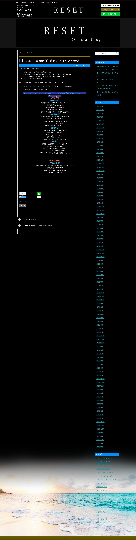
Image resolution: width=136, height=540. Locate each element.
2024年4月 (100, 192)
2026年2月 (100, 113)
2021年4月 (100, 321)
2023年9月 (100, 217)
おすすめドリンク (102, 483)
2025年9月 (100, 131)
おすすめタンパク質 (103, 469)
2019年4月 (100, 407)
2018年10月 (100, 429)
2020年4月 (100, 364)
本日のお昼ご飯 (101, 519)
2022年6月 (100, 271)
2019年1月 (100, 418)
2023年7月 (100, 224)
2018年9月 (100, 432)
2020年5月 (100, 361)
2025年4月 (100, 149)
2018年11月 (100, 425)
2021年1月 (100, 332)
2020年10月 (100, 343)
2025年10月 (100, 128)
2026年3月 (100, 110)
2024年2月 (100, 199)
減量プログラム (101, 522)
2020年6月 (100, 357)
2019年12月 (100, 379)
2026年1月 (100, 117)
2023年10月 (100, 214)
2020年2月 (100, 371)
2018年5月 (100, 447)
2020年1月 (100, 375)
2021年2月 (100, 328)
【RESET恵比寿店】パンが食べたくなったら (35, 225)
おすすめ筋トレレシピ (104, 490)
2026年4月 (100, 106)
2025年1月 (100, 160)
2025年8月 (100, 135)
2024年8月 (100, 178)
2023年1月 (100, 246)
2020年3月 (100, 368)
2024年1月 (100, 203)
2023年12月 (100, 206)
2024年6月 (100, 185)
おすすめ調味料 (101, 494)
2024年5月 (100, 189)
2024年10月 (100, 171)
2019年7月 (100, 397)
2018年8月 (100, 436)
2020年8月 (100, 350)
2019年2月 (100, 415)
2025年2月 (100, 156)
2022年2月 (100, 285)
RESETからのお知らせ (104, 458)
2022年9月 (100, 260)
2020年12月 (100, 336)
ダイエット (100, 497)
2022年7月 (100, 267)
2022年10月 (100, 257)
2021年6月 (100, 314)
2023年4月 (100, 235)
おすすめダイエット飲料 (104, 472)
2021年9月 (100, 303)
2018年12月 (100, 422)
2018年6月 (100, 443)
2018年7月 (100, 440)
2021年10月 (100, 300)
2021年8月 (100, 307)
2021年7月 (100, 310)
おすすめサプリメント (104, 465)
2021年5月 (100, 318)
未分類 (87, 65)
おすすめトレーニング (104, 476)
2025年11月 (100, 124)
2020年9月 (100, 346)
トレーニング (100, 501)
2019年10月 (100, 386)
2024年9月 (100, 174)
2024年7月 (100, 181)
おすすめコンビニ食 (103, 462)
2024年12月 (100, 163)
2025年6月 (100, 142)
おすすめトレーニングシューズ (107, 479)
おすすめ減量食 (101, 487)
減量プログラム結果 (103, 526)
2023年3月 (100, 239)
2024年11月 (100, 167)
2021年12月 (100, 293)
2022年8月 (100, 264)
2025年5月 (100, 145)
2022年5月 (100, 275)
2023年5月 (100, 232)
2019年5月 (100, 404)
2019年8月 (100, 393)
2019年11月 (100, 382)
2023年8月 (100, 221)
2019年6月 (100, 400)
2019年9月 (100, 389)
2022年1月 (100, 289)
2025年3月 (100, 153)
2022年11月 (100, 253)
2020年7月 (100, 354)
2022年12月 (100, 250)
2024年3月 (100, 196)
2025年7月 (100, 138)
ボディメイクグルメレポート (106, 512)
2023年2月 (100, 242)
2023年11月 (100, 210)
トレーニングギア (102, 505)
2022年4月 (100, 278)
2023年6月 (100, 228)
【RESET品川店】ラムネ (29, 219)
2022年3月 (100, 282)
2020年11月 (100, 339)
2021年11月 (100, 296)
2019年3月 (100, 411)
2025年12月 (100, 120)
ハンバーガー (100, 508)
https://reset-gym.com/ (54, 96)
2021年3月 (100, 325)
